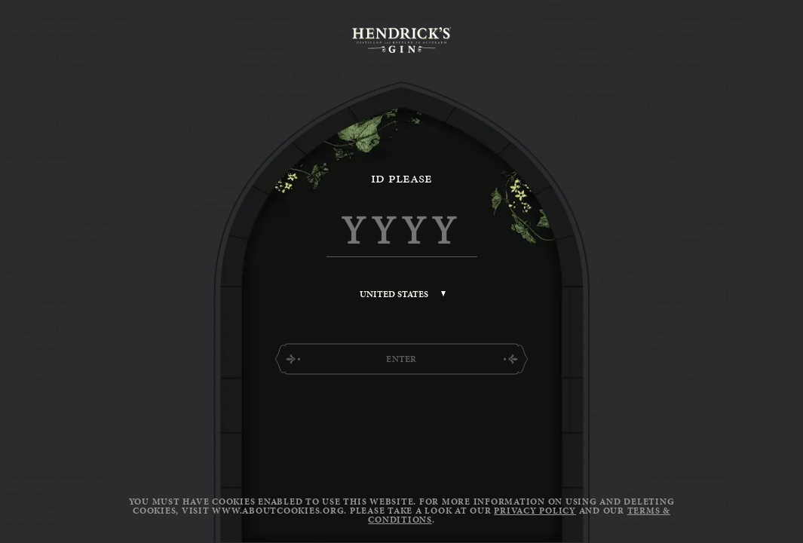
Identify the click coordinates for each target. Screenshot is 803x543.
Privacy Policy (535, 511)
